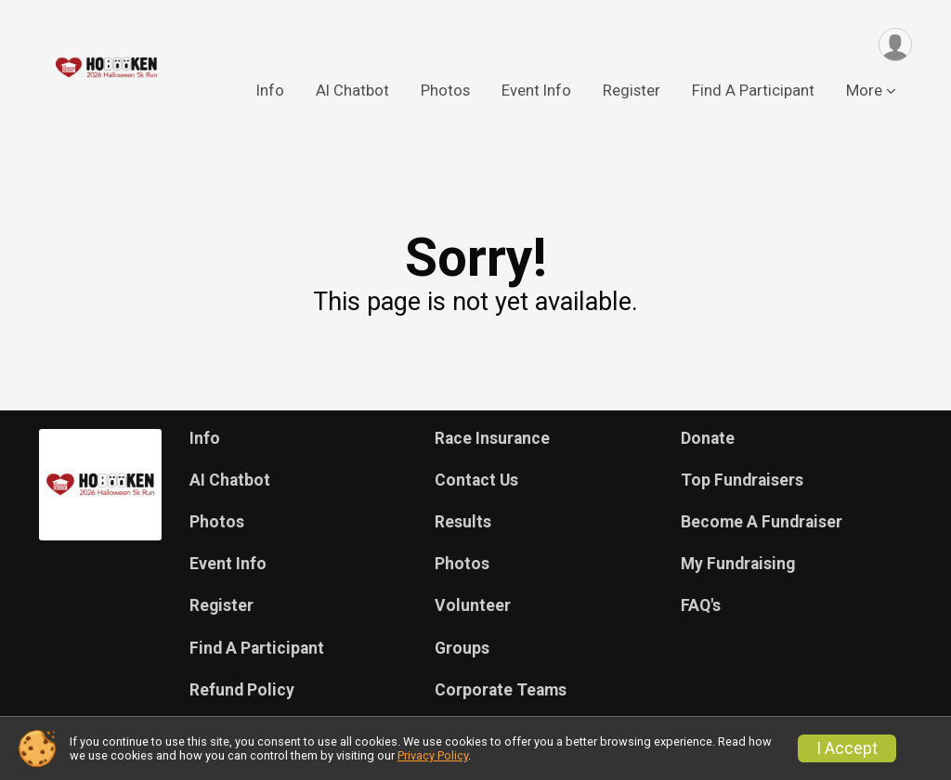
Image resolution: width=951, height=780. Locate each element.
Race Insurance (492, 438)
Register (631, 91)
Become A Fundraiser (761, 522)
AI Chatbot (352, 91)
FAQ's (701, 605)
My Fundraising (738, 563)
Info (270, 91)
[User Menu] (895, 45)
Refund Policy (241, 690)
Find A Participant (753, 91)
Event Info (536, 91)
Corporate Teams (501, 690)
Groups (462, 648)
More (864, 91)
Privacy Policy (432, 755)
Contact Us (476, 480)
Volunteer (473, 605)
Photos (445, 91)
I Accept (847, 748)
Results (463, 522)
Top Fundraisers (742, 480)
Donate (708, 438)
